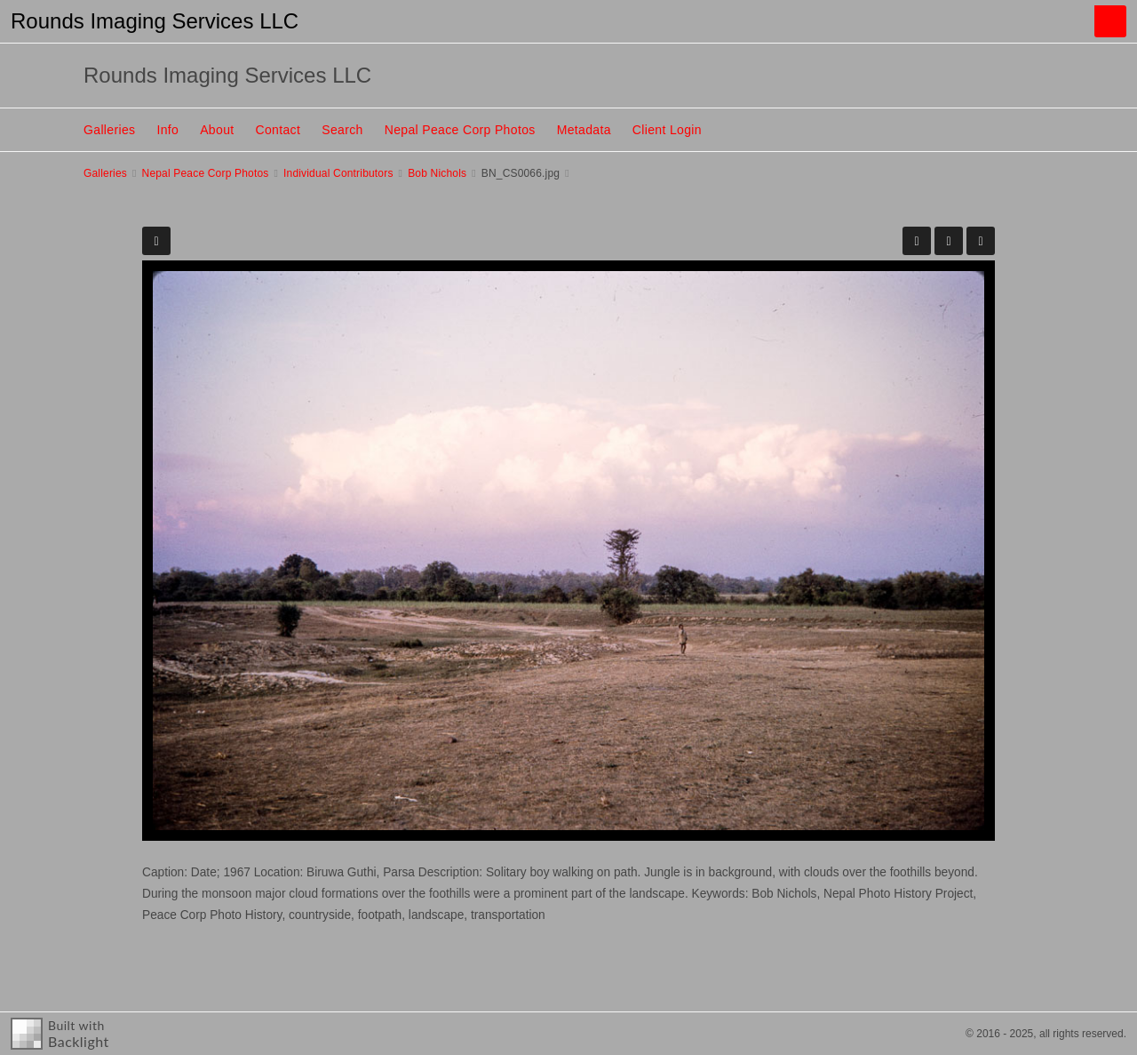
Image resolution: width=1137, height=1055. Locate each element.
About (217, 130)
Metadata (584, 130)
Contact (278, 130)
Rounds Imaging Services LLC (154, 21)
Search (342, 130)
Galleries (109, 130)
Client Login (667, 130)
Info (167, 130)
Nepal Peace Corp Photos (460, 130)
